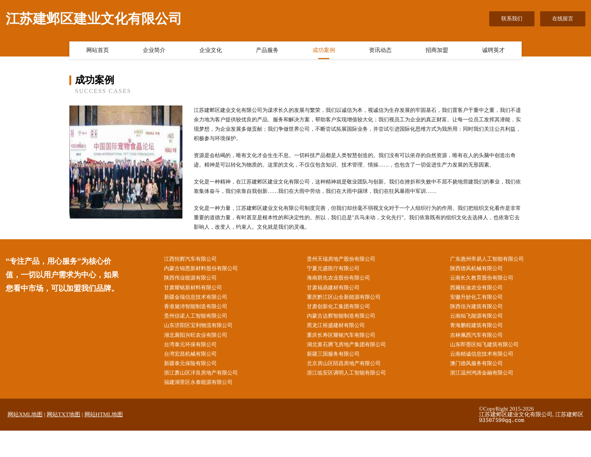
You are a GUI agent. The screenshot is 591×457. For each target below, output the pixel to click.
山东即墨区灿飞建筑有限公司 (484, 344)
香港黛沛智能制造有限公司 (195, 306)
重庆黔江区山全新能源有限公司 (344, 297)
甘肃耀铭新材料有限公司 (193, 287)
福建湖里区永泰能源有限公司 (198, 382)
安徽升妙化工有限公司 (476, 297)
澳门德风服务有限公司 (476, 363)
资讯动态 (380, 50)
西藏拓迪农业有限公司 (476, 287)
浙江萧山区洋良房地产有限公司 (201, 373)
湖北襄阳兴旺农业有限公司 (195, 335)
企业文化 (210, 50)
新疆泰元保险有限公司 (190, 363)
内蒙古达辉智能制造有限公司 (341, 316)
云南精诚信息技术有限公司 (481, 354)
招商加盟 (437, 50)
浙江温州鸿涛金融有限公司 (481, 373)
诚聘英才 (493, 50)
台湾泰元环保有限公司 (190, 344)
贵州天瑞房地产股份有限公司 (341, 259)
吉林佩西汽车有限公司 (476, 335)
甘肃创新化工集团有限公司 (338, 306)
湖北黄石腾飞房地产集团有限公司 (346, 344)
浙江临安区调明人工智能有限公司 (346, 373)
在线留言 (562, 18)
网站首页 (97, 50)
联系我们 (511, 18)
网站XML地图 (25, 414)
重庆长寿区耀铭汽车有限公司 (341, 335)
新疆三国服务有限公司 (333, 354)
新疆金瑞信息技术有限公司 (195, 297)
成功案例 (323, 50)
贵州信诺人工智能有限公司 (195, 316)
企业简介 (154, 50)
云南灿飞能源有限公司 (476, 316)
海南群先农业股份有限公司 (338, 278)
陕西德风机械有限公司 (476, 268)
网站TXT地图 (63, 414)
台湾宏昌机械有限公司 (190, 354)
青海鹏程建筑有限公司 (476, 325)
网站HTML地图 (103, 414)
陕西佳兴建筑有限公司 (476, 306)
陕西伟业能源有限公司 (190, 278)
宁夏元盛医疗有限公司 (333, 268)
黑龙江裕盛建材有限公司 (336, 325)
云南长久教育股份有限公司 (481, 278)
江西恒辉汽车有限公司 (190, 259)
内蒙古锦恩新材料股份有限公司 (201, 268)
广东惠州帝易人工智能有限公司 (487, 259)
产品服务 (267, 50)
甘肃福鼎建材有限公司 (333, 287)
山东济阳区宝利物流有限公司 (198, 325)
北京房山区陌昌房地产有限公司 (344, 363)
